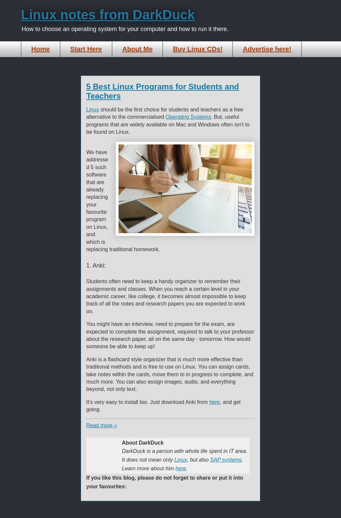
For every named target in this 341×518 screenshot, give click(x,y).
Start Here (86, 49)
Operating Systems (188, 117)
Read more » (101, 425)
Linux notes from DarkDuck (108, 14)
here (214, 402)
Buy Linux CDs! (197, 49)
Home (40, 49)
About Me (137, 49)
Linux (92, 109)
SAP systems (226, 460)
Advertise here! (267, 49)
